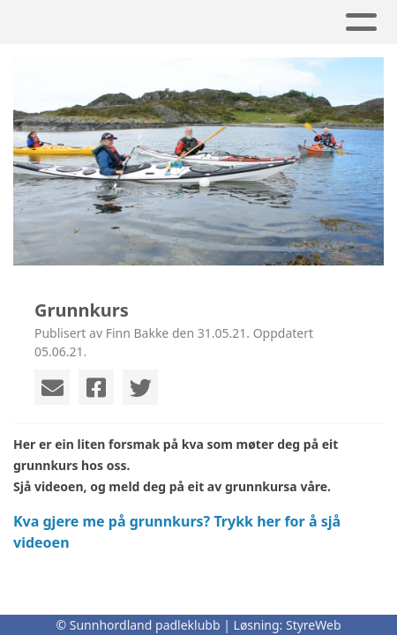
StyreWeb (313, 624)
